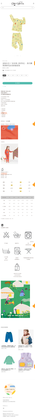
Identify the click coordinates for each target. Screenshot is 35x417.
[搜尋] (32, 7)
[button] (1, 3)
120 (17, 75)
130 (22, 75)
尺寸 (3, 73)
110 (13, 75)
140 (26, 75)
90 (4, 75)
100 (8, 75)
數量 (3, 77)
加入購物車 (17, 83)
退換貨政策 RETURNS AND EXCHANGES (11, 415)
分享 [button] (4, 86)
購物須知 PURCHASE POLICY (8, 413)
